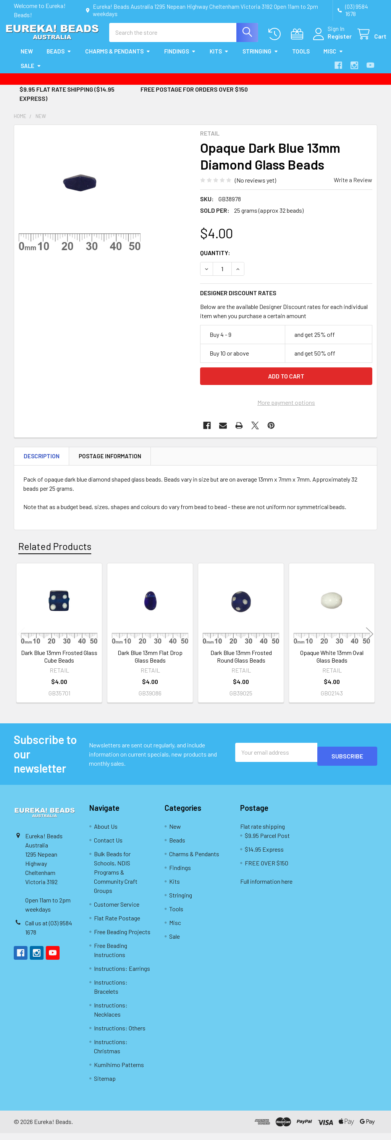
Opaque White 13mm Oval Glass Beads (332, 663)
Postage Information (110, 462)
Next (369, 641)
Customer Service (116, 911)
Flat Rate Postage (117, 924)
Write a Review (353, 186)
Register (330, 40)
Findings (180, 58)
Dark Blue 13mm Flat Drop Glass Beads (150, 663)
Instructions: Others (119, 1034)
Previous (21, 641)
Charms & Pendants (117, 58)
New (27, 58)
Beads (59, 58)
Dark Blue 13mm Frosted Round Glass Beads (241, 663)
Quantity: (215, 259)
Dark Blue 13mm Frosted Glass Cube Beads (59, 663)
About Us (106, 833)
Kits (219, 58)
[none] (80, 197)
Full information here (266, 888)
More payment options (286, 409)
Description (42, 462)
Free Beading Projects (122, 938)
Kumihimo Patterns (119, 1071)
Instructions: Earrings (122, 975)
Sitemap (105, 1085)
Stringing (260, 58)
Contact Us (108, 847)
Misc (333, 58)
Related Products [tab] (54, 553)
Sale (31, 72)
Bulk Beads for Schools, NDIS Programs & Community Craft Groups (115, 879)
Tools (301, 58)
